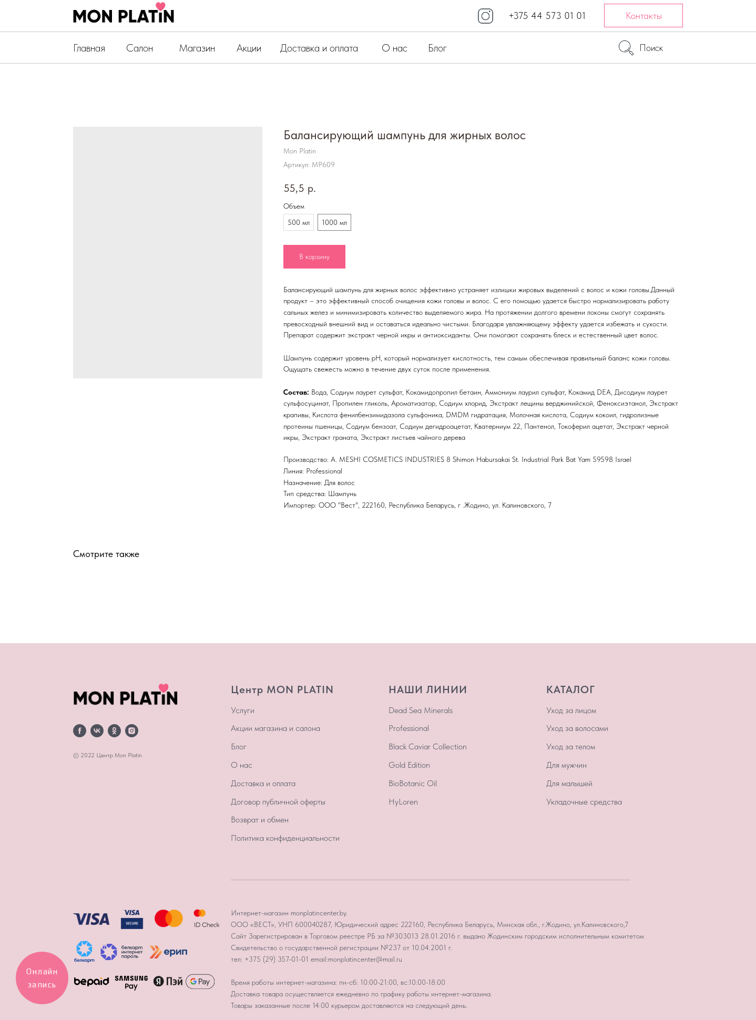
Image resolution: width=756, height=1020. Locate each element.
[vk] (97, 730)
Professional (409, 728)
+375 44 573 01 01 (547, 15)
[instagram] (131, 730)
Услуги (242, 710)
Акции (249, 48)
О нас (394, 48)
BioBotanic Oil (413, 783)
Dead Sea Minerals (421, 710)
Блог (437, 48)
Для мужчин (566, 765)
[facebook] (79, 730)
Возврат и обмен (260, 820)
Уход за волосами (577, 728)
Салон (139, 48)
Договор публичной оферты (278, 802)
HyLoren (403, 802)
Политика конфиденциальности (285, 838)
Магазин (197, 48)
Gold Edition (409, 765)
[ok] (114, 730)
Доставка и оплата (319, 48)
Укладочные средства (584, 802)
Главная (89, 48)
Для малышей (569, 783)
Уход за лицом (571, 710)
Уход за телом (570, 746)
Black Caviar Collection (428, 746)
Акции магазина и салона (275, 728)
